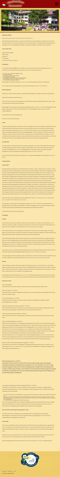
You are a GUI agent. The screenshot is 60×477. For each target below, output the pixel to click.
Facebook (57, 9)
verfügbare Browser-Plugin (35, 193)
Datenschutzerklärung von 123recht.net (35, 440)
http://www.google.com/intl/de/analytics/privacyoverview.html (14, 199)
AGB (15, 471)
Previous (3, 20)
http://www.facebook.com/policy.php (39, 251)
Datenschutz (10, 471)
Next (56, 20)
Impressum (4, 471)
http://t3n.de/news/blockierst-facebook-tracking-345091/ (39, 257)
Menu (56, 3)
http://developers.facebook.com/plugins (35, 226)
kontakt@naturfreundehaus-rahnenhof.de (10, 60)
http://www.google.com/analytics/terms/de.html (43, 197)
